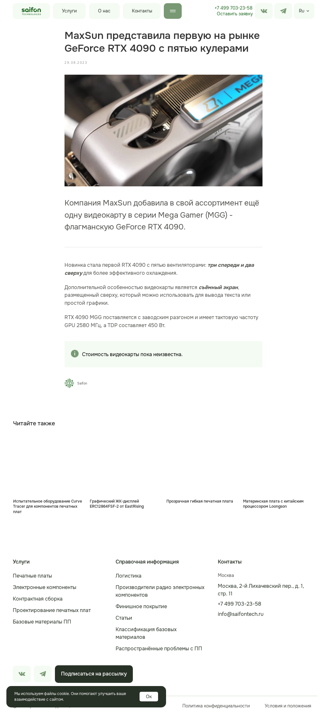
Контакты (142, 11)
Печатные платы (32, 577)
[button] (235, 14)
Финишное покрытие (141, 608)
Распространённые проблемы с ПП (159, 650)
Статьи (124, 619)
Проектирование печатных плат (52, 612)
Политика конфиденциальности (216, 707)
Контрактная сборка (38, 600)
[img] (283, 11)
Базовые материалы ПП (42, 623)
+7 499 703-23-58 (234, 8)
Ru (301, 11)
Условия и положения (288, 707)
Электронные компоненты (44, 589)
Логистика (128, 577)
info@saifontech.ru (240, 615)
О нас (104, 11)
